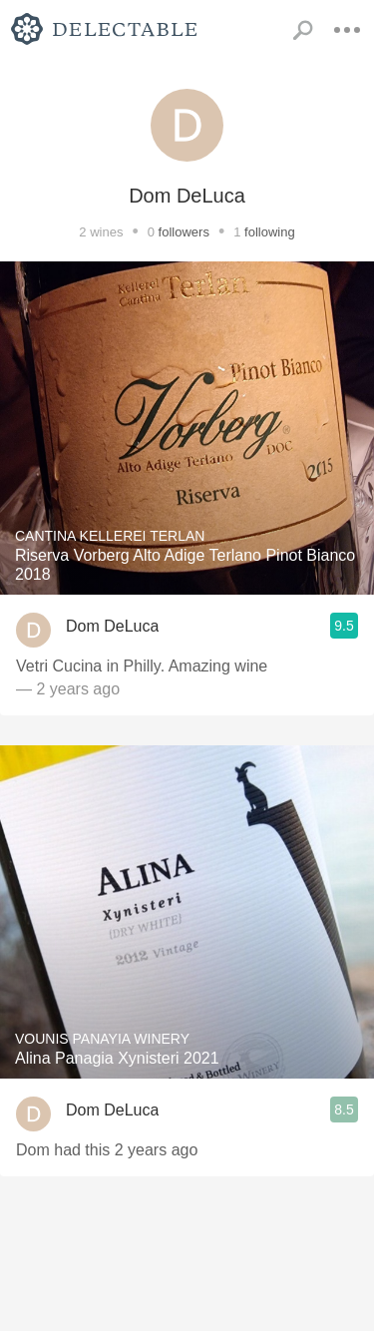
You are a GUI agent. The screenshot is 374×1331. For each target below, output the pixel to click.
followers (184, 231)
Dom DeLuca (112, 626)
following (269, 231)
